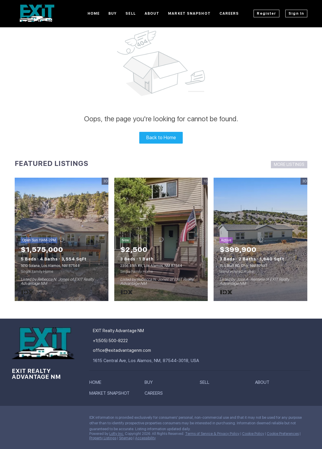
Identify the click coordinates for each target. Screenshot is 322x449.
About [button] (152, 13)
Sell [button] (130, 13)
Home (94, 13)
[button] (96, 383)
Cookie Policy (253, 434)
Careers (229, 13)
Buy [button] (112, 13)
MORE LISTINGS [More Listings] (289, 164)
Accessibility (145, 438)
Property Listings (102, 438)
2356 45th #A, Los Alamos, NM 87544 (151, 266)
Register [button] (266, 13)
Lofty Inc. (116, 434)
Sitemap (126, 438)
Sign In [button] (296, 13)
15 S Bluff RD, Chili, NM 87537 (243, 266)
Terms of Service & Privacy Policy (212, 434)
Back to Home (161, 137)
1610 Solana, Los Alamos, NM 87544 (50, 266)
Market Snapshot (189, 13)
